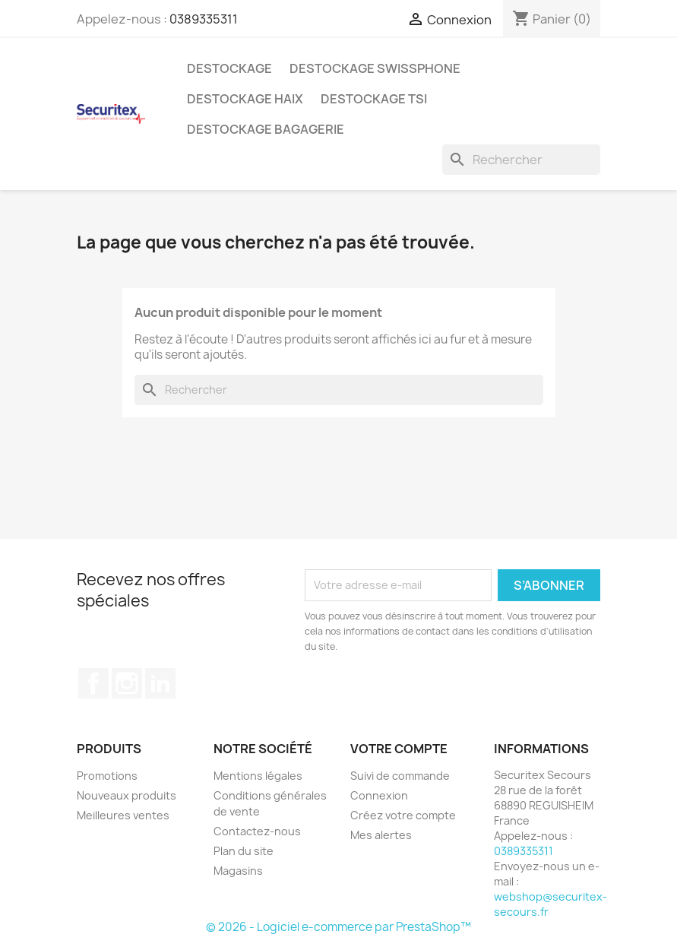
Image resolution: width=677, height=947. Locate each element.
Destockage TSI (374, 98)
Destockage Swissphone (374, 68)
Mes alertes (381, 835)
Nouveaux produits (126, 795)
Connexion (379, 795)
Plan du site (244, 851)
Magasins (238, 870)
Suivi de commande (400, 775)
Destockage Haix (245, 98)
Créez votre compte (403, 815)
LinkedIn (160, 683)
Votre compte (399, 748)
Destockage (229, 68)
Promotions (107, 775)
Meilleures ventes (123, 815)
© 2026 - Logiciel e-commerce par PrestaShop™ (338, 927)
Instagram (127, 683)
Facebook (93, 683)
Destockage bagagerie (265, 129)
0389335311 (203, 19)
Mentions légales (258, 775)
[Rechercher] (521, 159)
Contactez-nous (257, 831)
